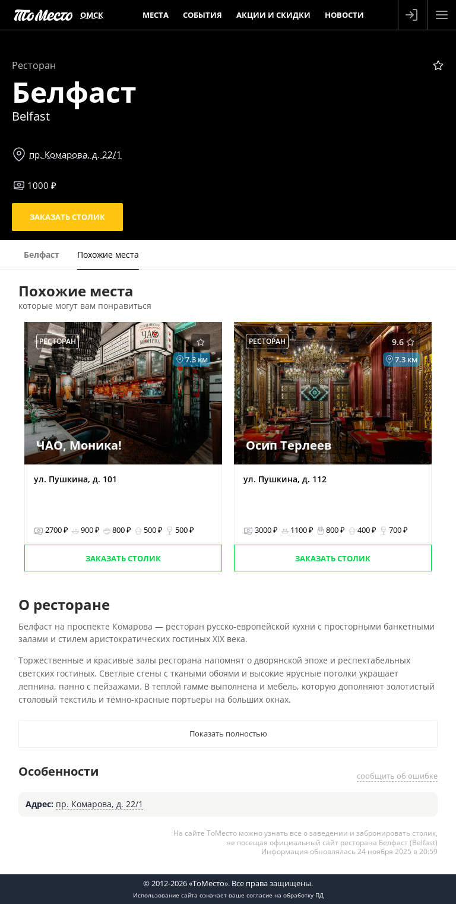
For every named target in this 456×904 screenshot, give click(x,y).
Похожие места (108, 254)
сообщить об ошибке (397, 775)
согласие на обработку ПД (285, 895)
